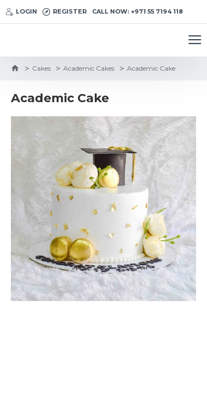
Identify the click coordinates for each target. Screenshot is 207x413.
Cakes (41, 68)
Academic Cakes (88, 68)
